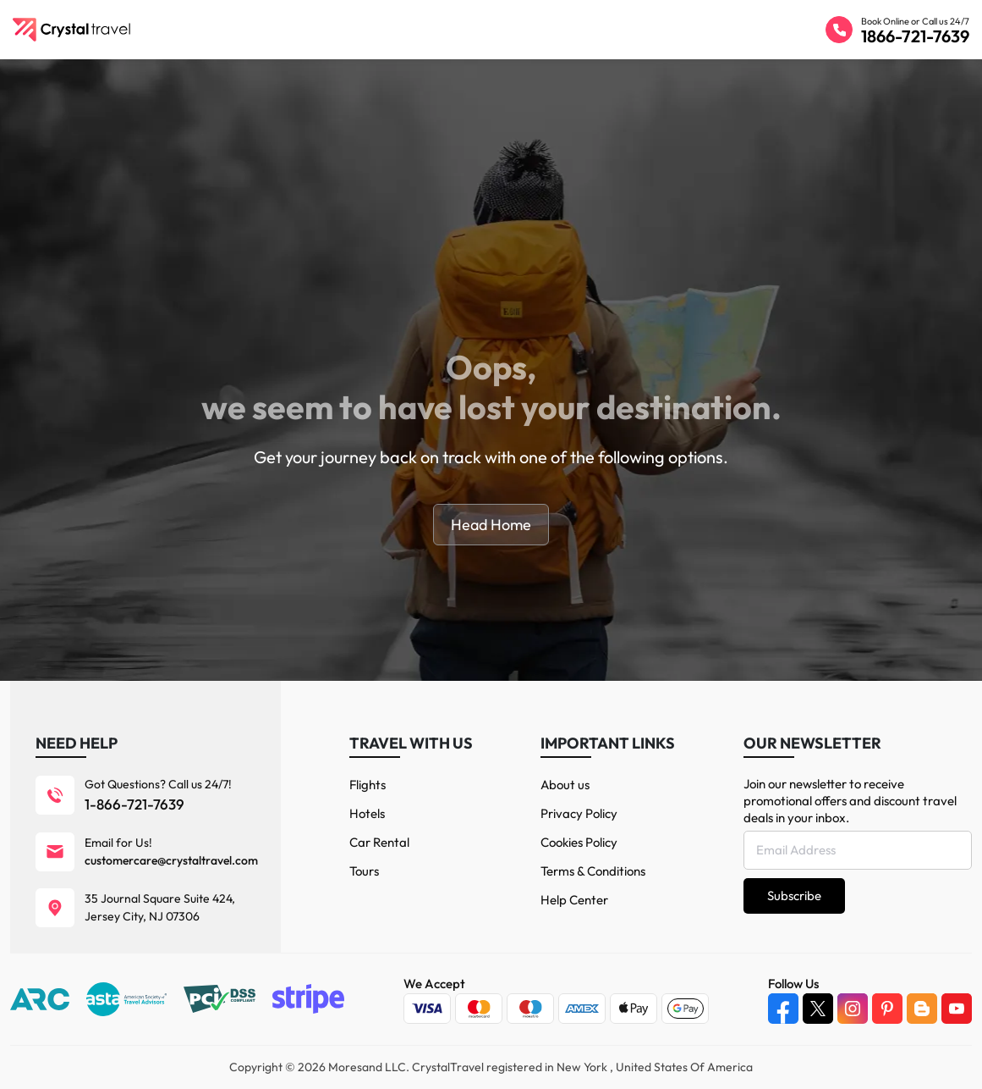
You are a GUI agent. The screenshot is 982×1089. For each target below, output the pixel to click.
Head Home (491, 524)
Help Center (574, 900)
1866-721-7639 (915, 36)
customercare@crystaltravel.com (171, 860)
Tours (364, 871)
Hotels (367, 813)
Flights (367, 785)
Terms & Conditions (592, 871)
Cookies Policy (578, 842)
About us (565, 785)
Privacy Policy (578, 813)
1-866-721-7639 (134, 804)
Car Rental (379, 842)
